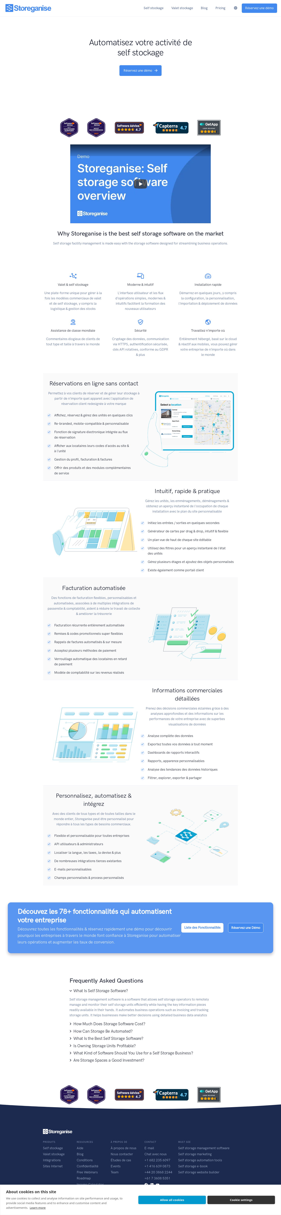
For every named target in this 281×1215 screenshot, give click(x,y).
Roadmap (84, 1178)
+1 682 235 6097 (157, 1160)
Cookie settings (241, 1200)
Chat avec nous (155, 1154)
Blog (80, 1154)
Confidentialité (87, 1166)
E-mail (149, 1148)
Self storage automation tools (200, 1160)
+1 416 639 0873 (157, 1166)
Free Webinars (87, 1172)
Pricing (220, 8)
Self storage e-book (193, 1166)
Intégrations (52, 1160)
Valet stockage (54, 1154)
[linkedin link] (152, 1184)
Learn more (38, 1208)
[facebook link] (146, 1184)
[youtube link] (157, 1184)
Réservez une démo (259, 8)
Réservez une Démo (245, 928)
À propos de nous (123, 1148)
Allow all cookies (172, 1200)
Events (116, 1166)
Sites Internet (53, 1166)
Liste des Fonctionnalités (202, 927)
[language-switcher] (235, 8)
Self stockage (53, 1148)
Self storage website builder (199, 1172)
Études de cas (121, 1160)
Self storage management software (203, 1148)
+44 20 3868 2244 (158, 1172)
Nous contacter (122, 1154)
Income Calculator (90, 1184)
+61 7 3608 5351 (157, 1178)
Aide (80, 1148)
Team (114, 1172)
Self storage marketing (195, 1154)
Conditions (85, 1160)
